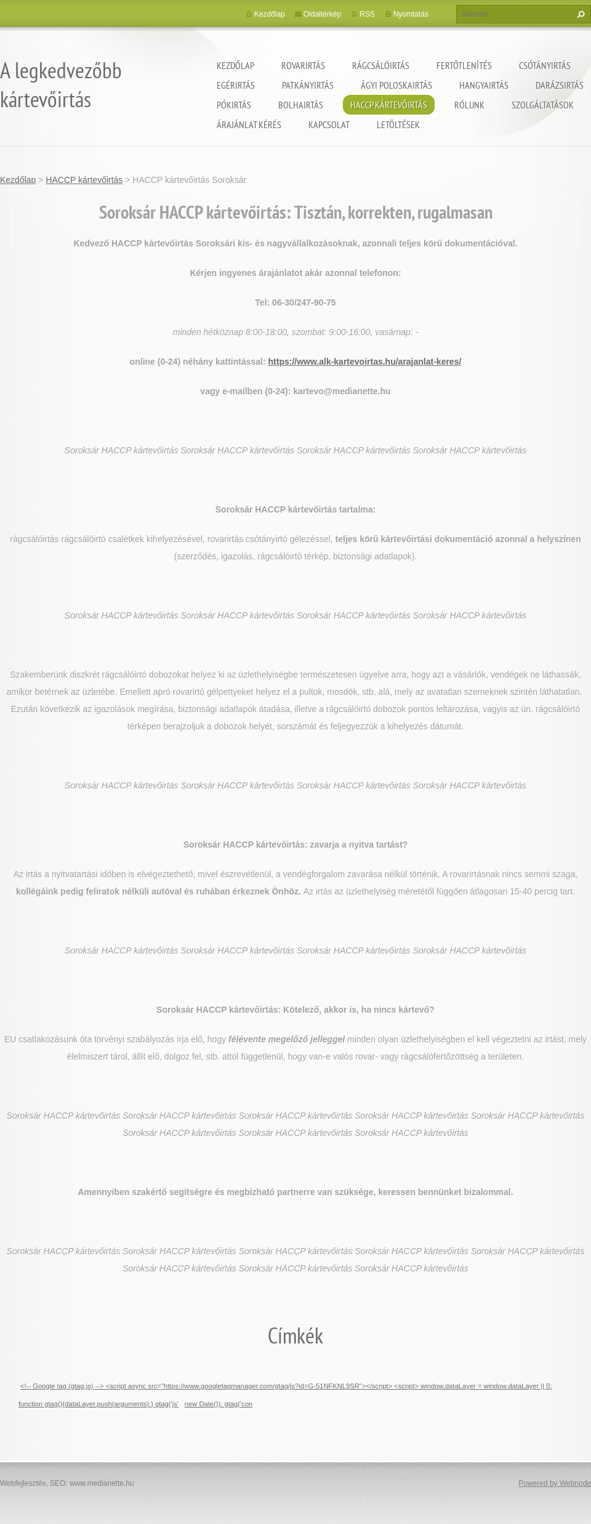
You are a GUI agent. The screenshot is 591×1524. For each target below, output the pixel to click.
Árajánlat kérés (249, 124)
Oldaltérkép (322, 14)
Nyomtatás (410, 14)
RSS (367, 14)
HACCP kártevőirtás (388, 105)
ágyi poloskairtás (396, 85)
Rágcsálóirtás (380, 65)
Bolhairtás (300, 105)
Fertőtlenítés (464, 65)
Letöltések (398, 124)
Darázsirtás (560, 85)
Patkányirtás (308, 85)
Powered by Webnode (554, 1483)
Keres (579, 14)
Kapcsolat (329, 124)
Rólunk (469, 105)
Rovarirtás (303, 65)
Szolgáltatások (543, 105)
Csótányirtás (545, 65)
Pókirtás (234, 105)
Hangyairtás (484, 85)
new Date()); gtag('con (218, 1404)
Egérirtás (236, 85)
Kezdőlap (235, 65)
